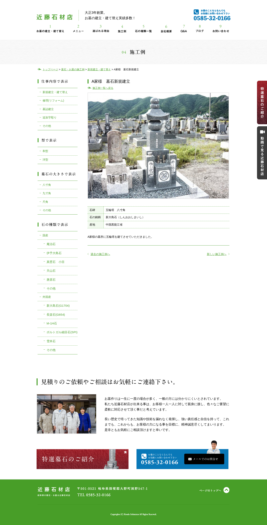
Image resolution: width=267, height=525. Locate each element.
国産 (45, 235)
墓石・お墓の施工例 (73, 69)
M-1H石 (52, 323)
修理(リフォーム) (53, 100)
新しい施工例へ (218, 254)
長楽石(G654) (56, 314)
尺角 (45, 201)
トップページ (50, 69)
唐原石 (51, 279)
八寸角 (47, 184)
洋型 (45, 159)
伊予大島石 (54, 253)
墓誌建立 (48, 109)
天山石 (51, 270)
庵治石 (51, 244)
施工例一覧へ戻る (103, 88)
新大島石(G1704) (58, 305)
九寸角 (47, 193)
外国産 (47, 296)
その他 (47, 125)
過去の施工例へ (99, 254)
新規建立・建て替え (55, 92)
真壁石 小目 (56, 261)
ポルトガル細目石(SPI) (62, 332)
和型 (45, 151)
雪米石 (51, 341)
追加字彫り (50, 117)
